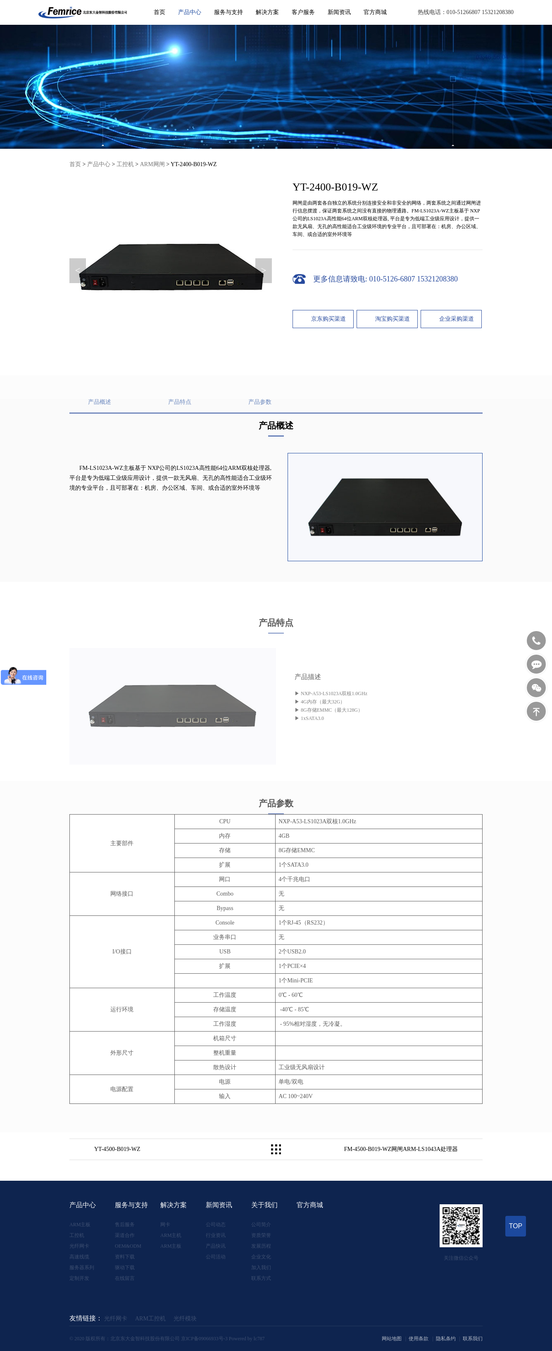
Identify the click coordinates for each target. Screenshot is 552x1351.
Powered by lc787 (247, 1338)
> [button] (263, 270)
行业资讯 (216, 1235)
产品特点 (179, 424)
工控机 (125, 164)
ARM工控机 (150, 1318)
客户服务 (303, 12)
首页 (159, 12)
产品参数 (259, 424)
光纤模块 (185, 1318)
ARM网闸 (152, 164)
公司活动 (216, 1257)
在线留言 (125, 1278)
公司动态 (216, 1224)
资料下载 (125, 1257)
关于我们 (264, 1204)
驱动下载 (125, 1267)
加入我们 (261, 1267)
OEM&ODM (128, 1246)
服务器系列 (81, 1267)
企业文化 (261, 1257)
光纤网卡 (79, 1246)
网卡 (165, 1224)
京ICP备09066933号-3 (204, 1338)
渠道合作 (125, 1235)
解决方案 (267, 12)
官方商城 (375, 12)
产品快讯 (216, 1246)
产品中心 (189, 12)
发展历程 (261, 1246)
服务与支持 (228, 12)
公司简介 (261, 1224)
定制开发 (79, 1278)
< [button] (78, 270)
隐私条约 (446, 1338)
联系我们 (473, 1338)
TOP (516, 1225)
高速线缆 (79, 1257)
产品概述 (99, 424)
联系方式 (261, 1278)
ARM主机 (170, 1235)
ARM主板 (79, 1224)
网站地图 (392, 1338)
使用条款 (418, 1338)
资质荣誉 (261, 1235)
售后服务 (125, 1224)
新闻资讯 (339, 12)
